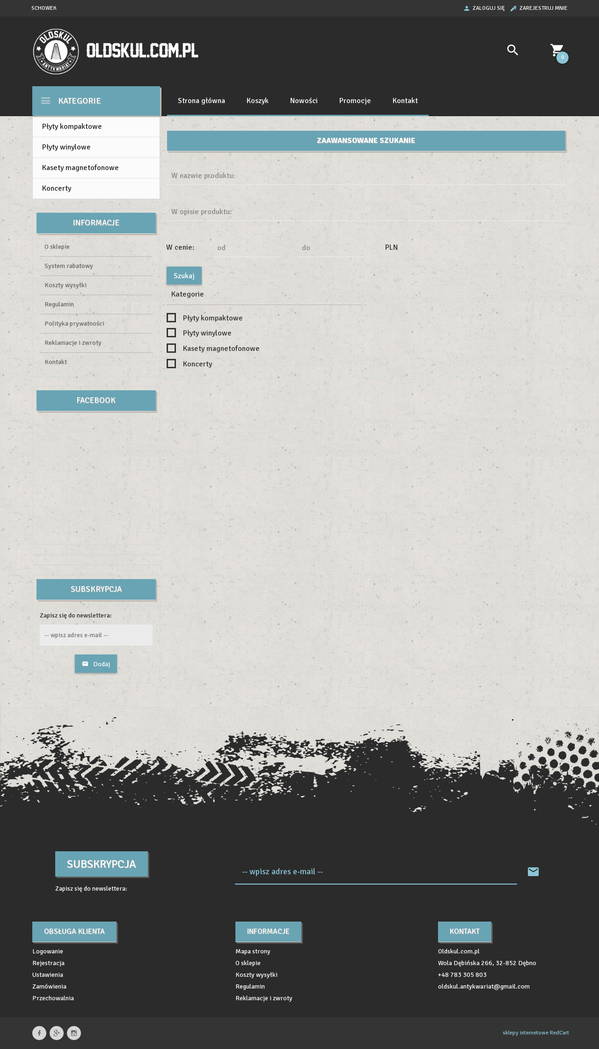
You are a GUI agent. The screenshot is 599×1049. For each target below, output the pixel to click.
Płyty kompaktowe (72, 126)
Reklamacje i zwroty (73, 343)
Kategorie (70, 100)
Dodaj (96, 664)
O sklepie (57, 247)
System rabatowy (68, 266)
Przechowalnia (53, 998)
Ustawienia (47, 975)
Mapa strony (252, 951)
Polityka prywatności (74, 323)
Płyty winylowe (66, 147)
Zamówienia (49, 986)
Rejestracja (48, 963)
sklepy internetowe (525, 1032)
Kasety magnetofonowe (80, 167)
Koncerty (56, 188)
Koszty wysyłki (65, 285)
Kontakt (405, 100)
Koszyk (258, 100)
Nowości (304, 100)
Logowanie (47, 951)
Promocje (355, 100)
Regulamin (59, 304)
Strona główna (201, 100)
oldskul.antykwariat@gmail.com (484, 986)
